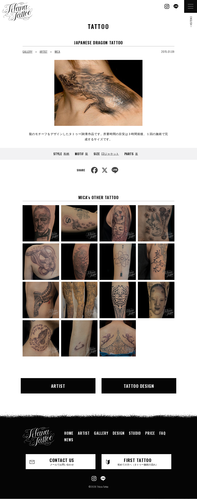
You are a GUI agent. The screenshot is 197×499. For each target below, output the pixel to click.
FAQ (162, 433)
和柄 (66, 153)
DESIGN (118, 433)
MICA (57, 51)
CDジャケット (110, 153)
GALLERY (27, 51)
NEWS (68, 439)
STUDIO (135, 433)
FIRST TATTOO (137, 461)
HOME (68, 433)
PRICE (150, 433)
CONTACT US (61, 461)
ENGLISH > (191, 21)
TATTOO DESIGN (139, 385)
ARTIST (43, 51)
